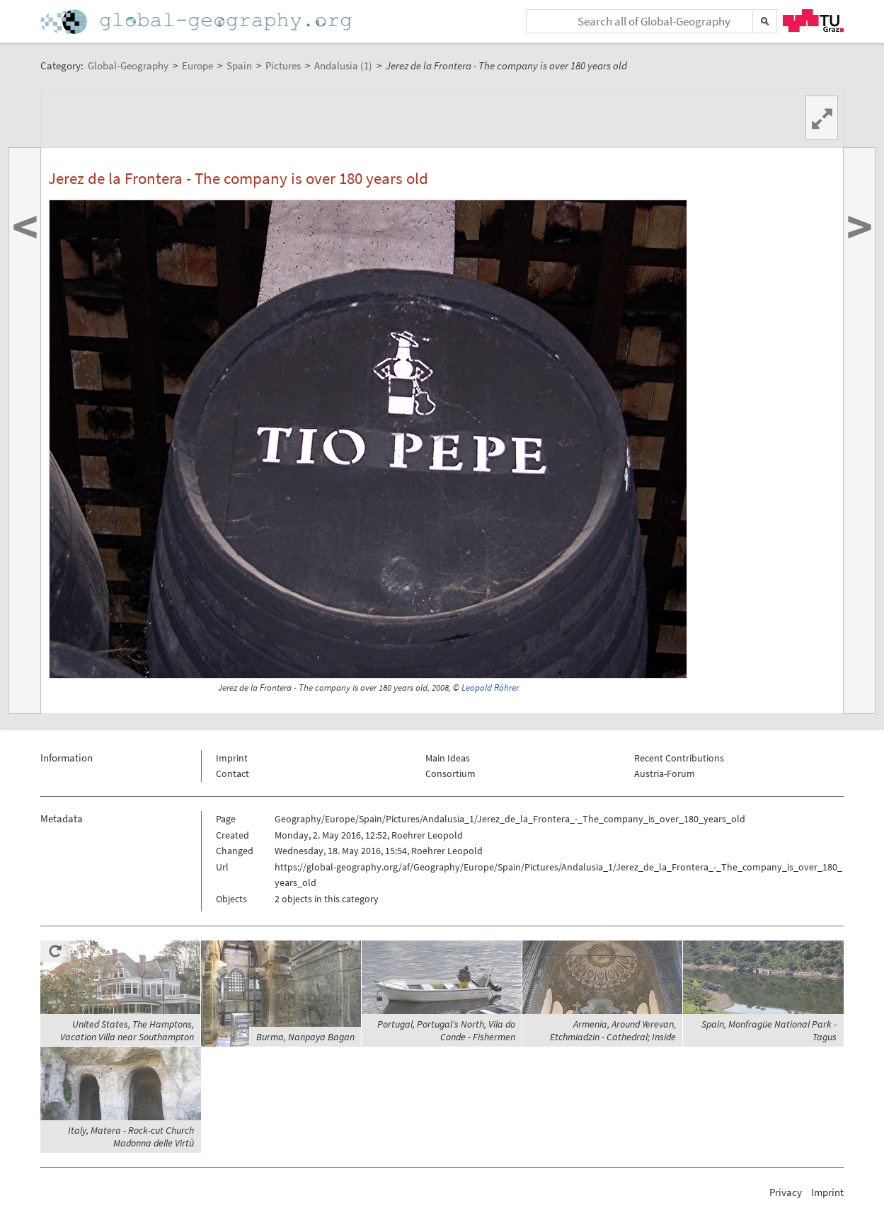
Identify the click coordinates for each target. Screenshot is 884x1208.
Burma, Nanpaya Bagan (305, 1036)
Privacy (785, 1192)
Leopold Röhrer (490, 687)
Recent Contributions (679, 758)
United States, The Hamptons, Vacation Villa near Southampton (127, 1030)
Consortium (450, 773)
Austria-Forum (664, 773)
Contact (232, 773)
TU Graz (813, 20)
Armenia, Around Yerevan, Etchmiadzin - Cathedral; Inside (613, 1030)
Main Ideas (447, 758)
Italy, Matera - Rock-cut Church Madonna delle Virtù (131, 1136)
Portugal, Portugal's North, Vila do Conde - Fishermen (446, 1030)
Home (197, 21)
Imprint (232, 758)
